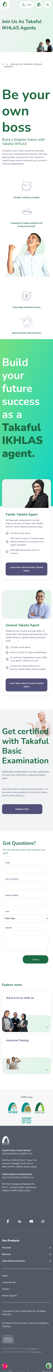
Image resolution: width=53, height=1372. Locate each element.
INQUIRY (8, 927)
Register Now (22, 809)
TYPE (7, 911)
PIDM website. (36, 1352)
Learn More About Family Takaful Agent (26, 569)
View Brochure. (33, 1348)
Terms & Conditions (38, 1323)
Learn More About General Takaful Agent (26, 685)
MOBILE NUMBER (11, 895)
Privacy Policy (20, 1323)
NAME (7, 862)
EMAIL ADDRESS (11, 879)
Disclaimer (7, 1323)
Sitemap (6, 1326)
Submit (35, 959)
